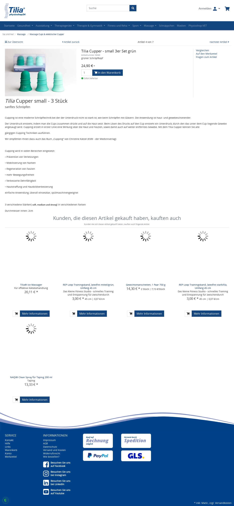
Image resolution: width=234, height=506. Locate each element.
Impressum (49, 440)
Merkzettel (11, 456)
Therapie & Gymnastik (90, 25)
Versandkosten (223, 503)
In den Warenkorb (107, 72)
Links (8, 446)
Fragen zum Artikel (206, 57)
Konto (8, 453)
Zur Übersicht (14, 41)
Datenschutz (50, 446)
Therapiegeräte (63, 25)
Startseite (9, 25)
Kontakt (9, 440)
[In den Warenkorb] (16, 313)
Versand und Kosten (54, 450)
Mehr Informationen (34, 313)
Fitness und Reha (118, 25)
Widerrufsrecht (51, 453)
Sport (135, 25)
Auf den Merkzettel (206, 53)
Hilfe (7, 443)
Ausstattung (43, 25)
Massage (149, 25)
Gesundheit (24, 25)
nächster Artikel (219, 41)
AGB (45, 443)
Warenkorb (11, 450)
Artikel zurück (70, 41)
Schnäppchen (166, 25)
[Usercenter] (209, 9)
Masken (181, 25)
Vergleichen (202, 50)
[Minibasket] (227, 8)
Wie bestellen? (51, 456)
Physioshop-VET (198, 25)
